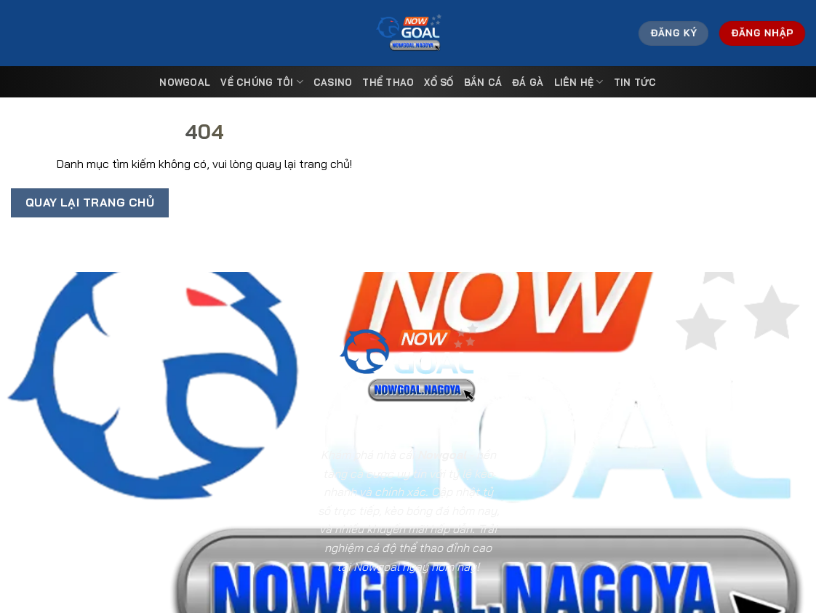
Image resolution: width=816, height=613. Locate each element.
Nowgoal (184, 82)
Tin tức (635, 82)
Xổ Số (438, 82)
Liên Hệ (579, 82)
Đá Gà (527, 82)
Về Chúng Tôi (261, 82)
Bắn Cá (483, 82)
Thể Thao (388, 82)
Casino (333, 82)
